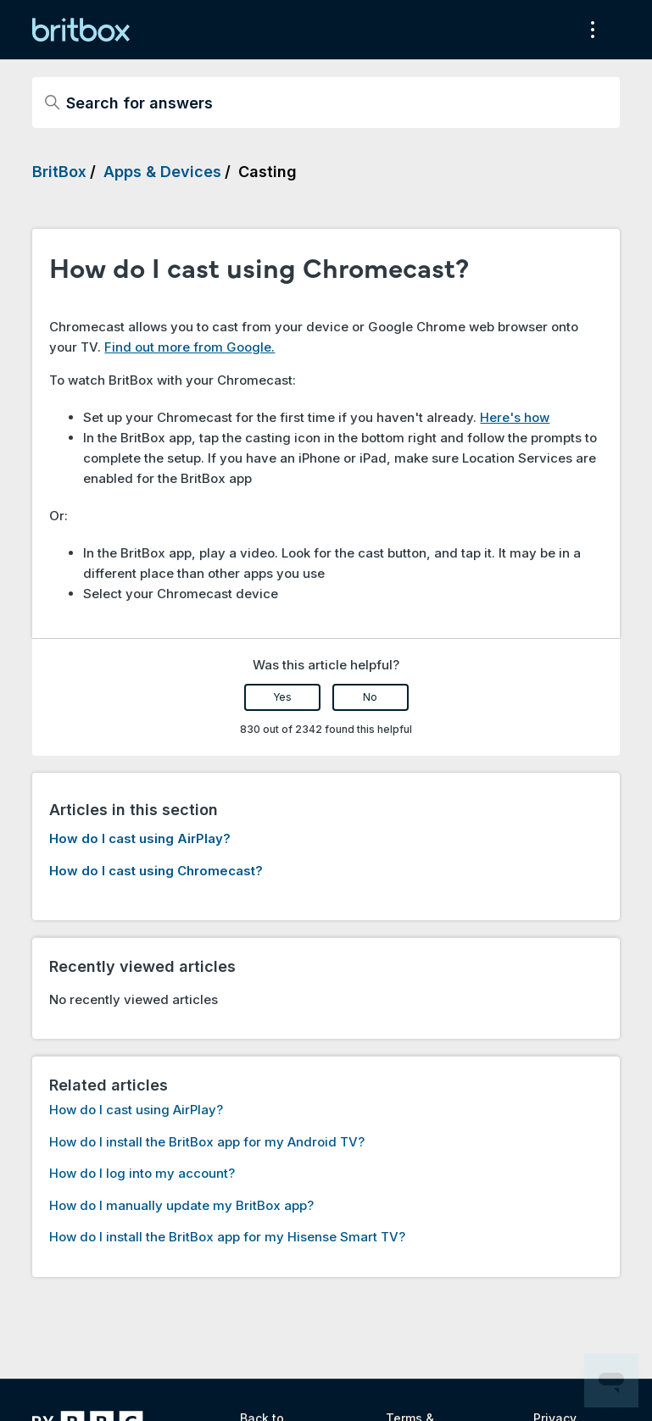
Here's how (514, 417)
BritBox (59, 171)
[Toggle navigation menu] (590, 29)
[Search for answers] (325, 102)
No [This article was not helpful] (370, 697)
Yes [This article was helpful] (282, 697)
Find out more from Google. (189, 347)
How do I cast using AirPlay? (140, 838)
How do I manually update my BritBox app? (181, 1205)
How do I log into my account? (142, 1173)
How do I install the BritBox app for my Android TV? (207, 1142)
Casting (267, 171)
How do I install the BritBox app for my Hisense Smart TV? (227, 1237)
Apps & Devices (162, 171)
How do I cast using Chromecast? (156, 871)
